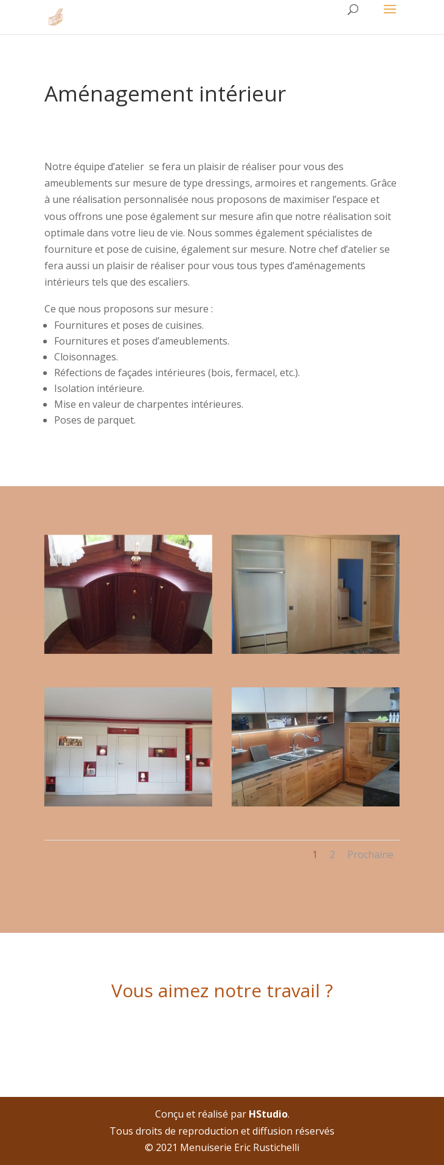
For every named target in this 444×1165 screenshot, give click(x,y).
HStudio (268, 1114)
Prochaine (370, 854)
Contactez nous (222, 1033)
